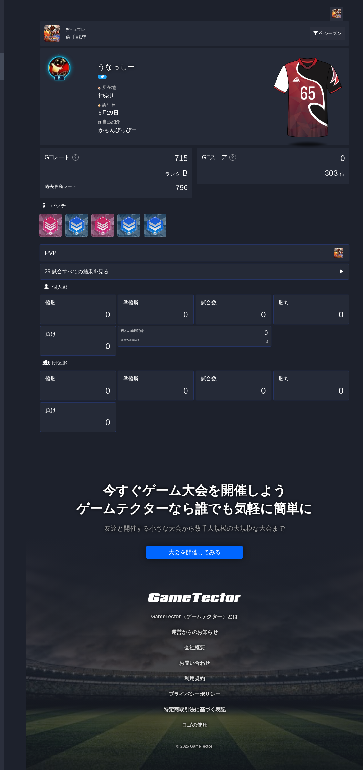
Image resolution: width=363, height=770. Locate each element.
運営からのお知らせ (194, 632)
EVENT (13, 151)
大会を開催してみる (194, 552)
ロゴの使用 (194, 725)
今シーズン (330, 33)
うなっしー (116, 67)
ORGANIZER (13, 98)
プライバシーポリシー (194, 694)
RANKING (12, 125)
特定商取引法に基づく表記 (195, 709)
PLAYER (13, 72)
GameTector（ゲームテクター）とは (194, 616)
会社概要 (194, 647)
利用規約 (194, 678)
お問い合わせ (194, 663)
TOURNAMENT (13, 45)
